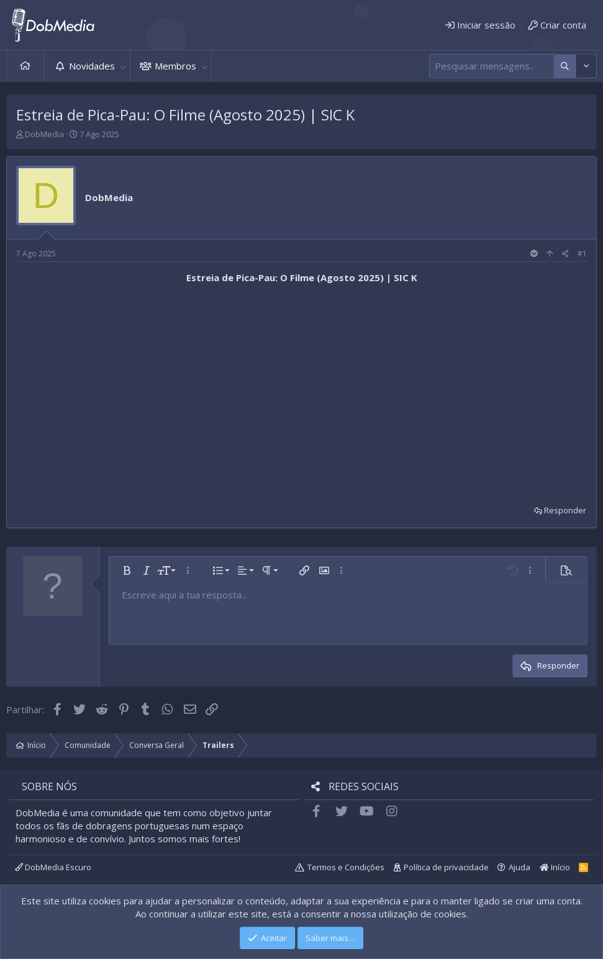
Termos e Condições (345, 867)
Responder (565, 510)
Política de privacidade (446, 867)
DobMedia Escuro (53, 867)
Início (25, 66)
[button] (123, 66)
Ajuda (519, 867)
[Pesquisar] (491, 66)
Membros (175, 66)
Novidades (92, 66)
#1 (582, 253)
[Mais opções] (565, 66)
